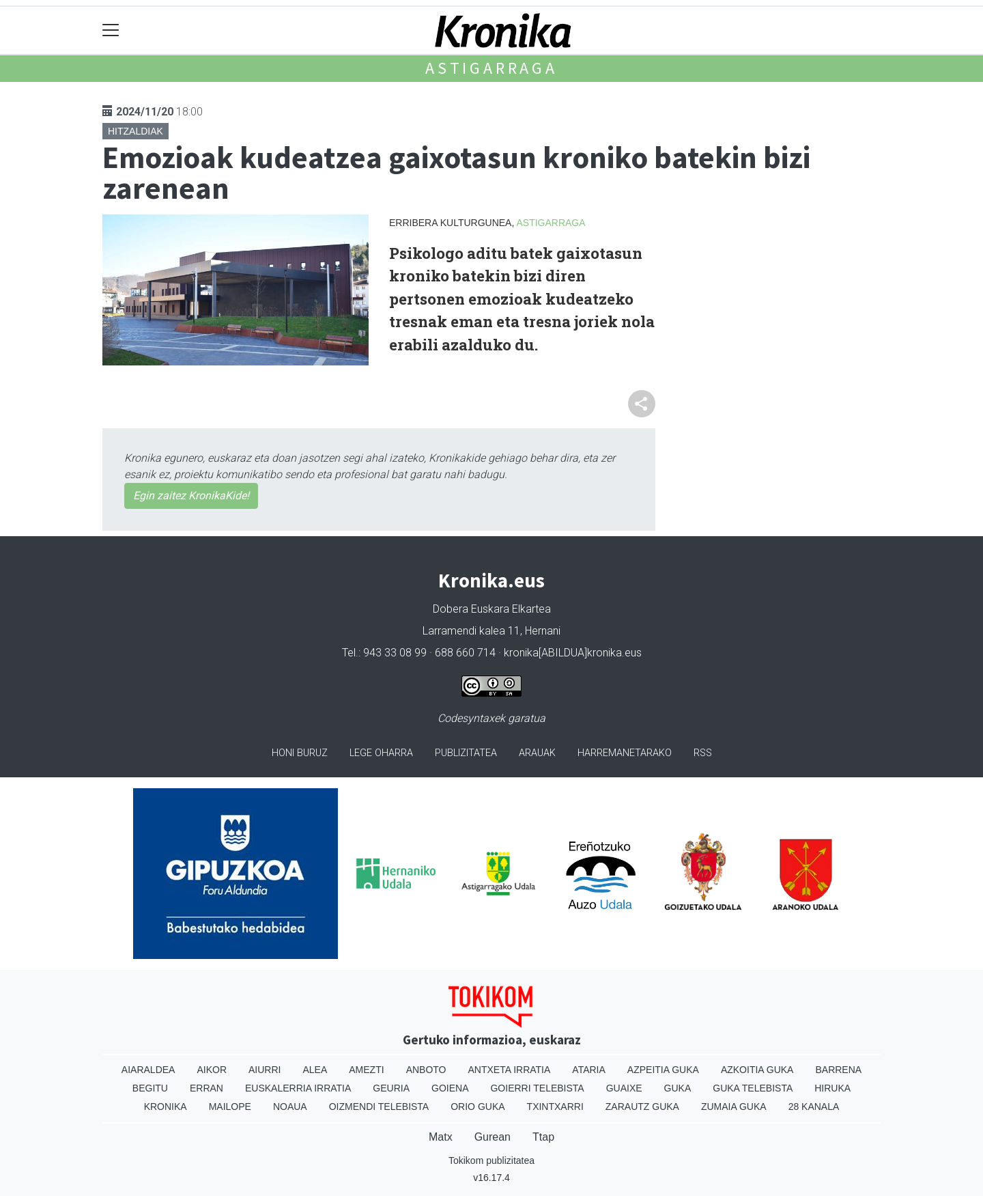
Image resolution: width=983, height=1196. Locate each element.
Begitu (150, 1088)
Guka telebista (753, 1088)
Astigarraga (491, 68)
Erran (206, 1088)
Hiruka (832, 1088)
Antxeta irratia (509, 1069)
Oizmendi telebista (379, 1106)
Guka (678, 1088)
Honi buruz (300, 753)
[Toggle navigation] (111, 30)
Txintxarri (555, 1106)
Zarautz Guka (642, 1106)
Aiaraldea (148, 1069)
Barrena (838, 1069)
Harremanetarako (625, 753)
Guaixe (624, 1088)
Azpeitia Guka (663, 1069)
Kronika (165, 1106)
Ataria (589, 1069)
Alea (314, 1069)
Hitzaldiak (135, 131)
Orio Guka (477, 1106)
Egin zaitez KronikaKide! (191, 495)
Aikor (212, 1069)
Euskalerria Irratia (298, 1088)
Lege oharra (381, 753)
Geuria (391, 1088)
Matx (441, 1137)
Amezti (366, 1069)
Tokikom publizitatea (491, 1160)
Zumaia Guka (734, 1106)
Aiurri (264, 1069)
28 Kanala (814, 1106)
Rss (703, 753)
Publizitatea (466, 753)
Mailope (230, 1106)
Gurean (492, 1137)
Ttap (543, 1137)
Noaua (290, 1106)
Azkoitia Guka (757, 1069)
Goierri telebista (537, 1088)
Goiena (449, 1088)
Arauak (537, 753)
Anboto (426, 1069)
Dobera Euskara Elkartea (492, 608)
